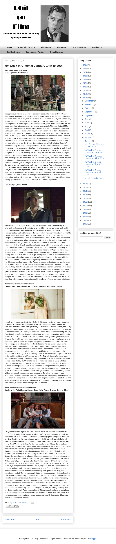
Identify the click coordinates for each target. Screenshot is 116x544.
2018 (85, 94)
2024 (85, 72)
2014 (85, 191)
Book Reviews (56, 52)
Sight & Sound (13, 52)
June (87, 123)
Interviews (61, 47)
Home (9, 47)
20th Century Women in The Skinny (94, 145)
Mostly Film (97, 47)
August (88, 115)
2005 (85, 224)
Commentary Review (35, 52)
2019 (85, 90)
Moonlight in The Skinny (94, 178)
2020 (85, 87)
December (89, 101)
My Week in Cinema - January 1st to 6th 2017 (93, 172)
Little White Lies (79, 47)
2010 (85, 206)
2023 (85, 76)
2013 (85, 195)
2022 (85, 79)
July (87, 119)
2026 (85, 65)
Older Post (66, 519)
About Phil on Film (26, 47)
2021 (85, 83)
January (88, 141)
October (88, 108)
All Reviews (46, 47)
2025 (85, 68)
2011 (85, 202)
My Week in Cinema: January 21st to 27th (94, 151)
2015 (85, 187)
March (88, 134)
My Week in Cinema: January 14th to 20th (94, 157)
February (89, 137)
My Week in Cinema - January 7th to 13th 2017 (93, 164)
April (87, 130)
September (90, 112)
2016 (85, 184)
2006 (85, 220)
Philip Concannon (20, 502)
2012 (85, 198)
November (89, 105)
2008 (85, 213)
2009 (85, 209)
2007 (85, 217)
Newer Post (10, 519)
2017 (85, 98)
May (87, 126)
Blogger (93, 539)
